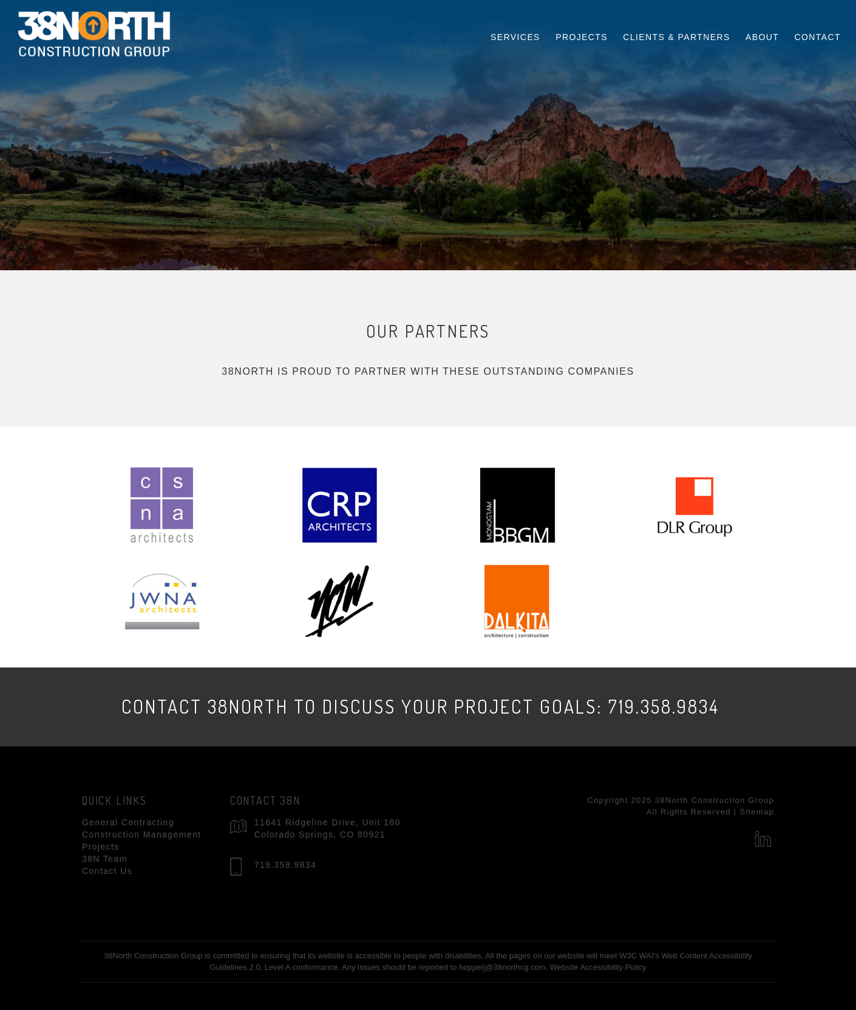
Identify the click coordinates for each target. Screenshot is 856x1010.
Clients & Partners (676, 32)
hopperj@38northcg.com (502, 967)
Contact (818, 32)
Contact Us (107, 871)
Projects (581, 32)
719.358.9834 (285, 865)
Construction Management (141, 834)
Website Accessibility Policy (598, 967)
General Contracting (128, 822)
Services (515, 32)
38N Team (104, 859)
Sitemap (756, 811)
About (762, 32)
